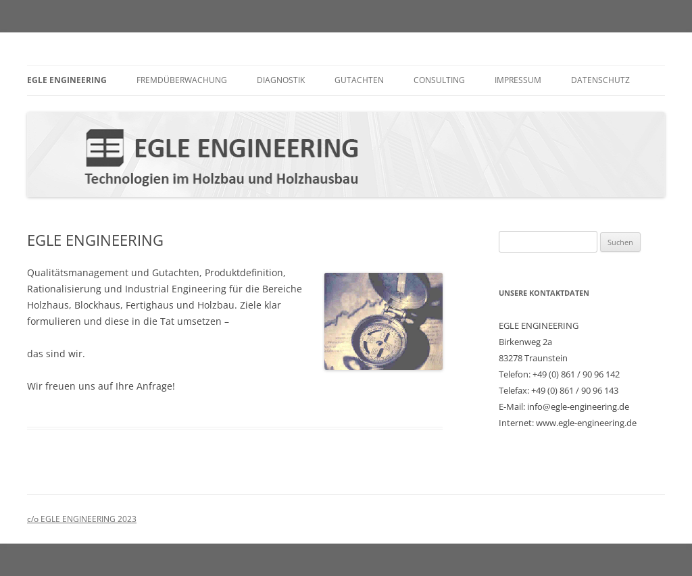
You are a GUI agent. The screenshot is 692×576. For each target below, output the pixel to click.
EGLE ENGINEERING (67, 80)
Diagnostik (281, 80)
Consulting (439, 80)
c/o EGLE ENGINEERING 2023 (82, 519)
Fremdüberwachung (182, 80)
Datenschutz (600, 80)
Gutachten (359, 80)
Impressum (518, 80)
